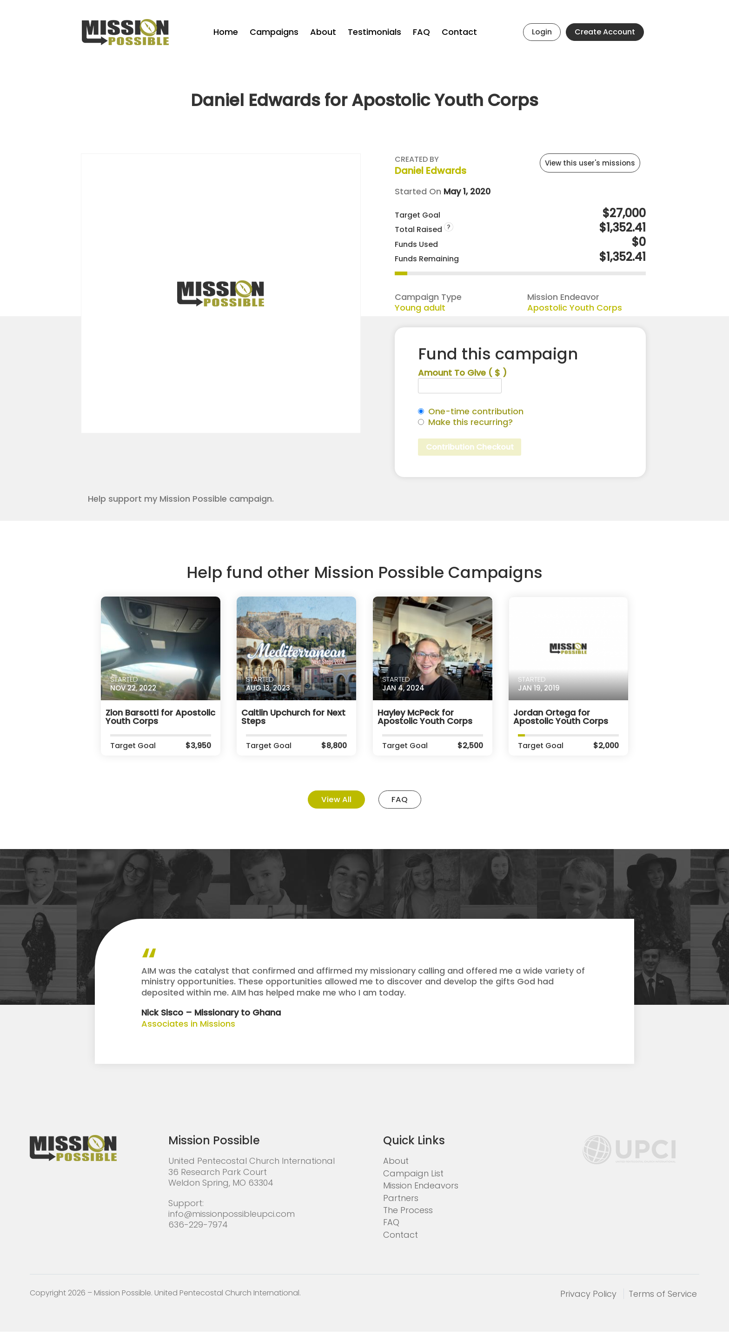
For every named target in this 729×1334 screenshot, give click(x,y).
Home (225, 32)
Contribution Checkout (474, 447)
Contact (459, 32)
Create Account (605, 32)
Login (542, 32)
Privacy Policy (588, 1296)
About (323, 32)
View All (332, 801)
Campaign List (413, 1175)
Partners (400, 1200)
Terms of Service (663, 1296)
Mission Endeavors (420, 1188)
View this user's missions (590, 163)
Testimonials (374, 32)
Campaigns (274, 32)
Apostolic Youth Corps (574, 307)
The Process (408, 1212)
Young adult (420, 307)
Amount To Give (462, 372)
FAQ (421, 32)
